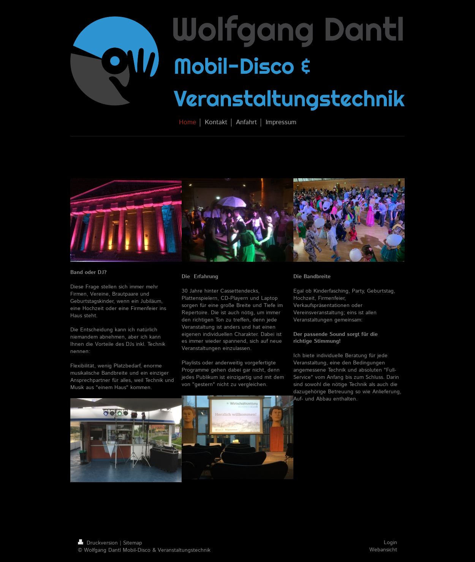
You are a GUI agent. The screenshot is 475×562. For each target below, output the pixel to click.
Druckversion (99, 543)
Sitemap (132, 543)
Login (390, 542)
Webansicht (383, 550)
